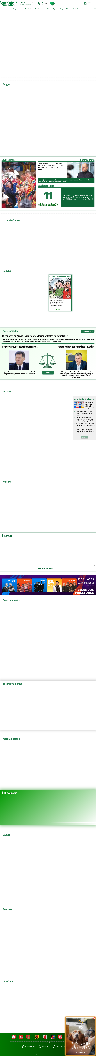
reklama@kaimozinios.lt (30, 1046)
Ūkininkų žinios (29, 9)
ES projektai (48, 1042)
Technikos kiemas (40, 9)
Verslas (21, 9)
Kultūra (49, 9)
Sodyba (62, 9)
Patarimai (69, 9)
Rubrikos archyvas (88, 331)
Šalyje (15, 9)
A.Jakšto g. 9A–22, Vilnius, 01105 (62, 1046)
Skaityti (48, 373)
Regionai (55, 9)
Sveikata (75, 9)
